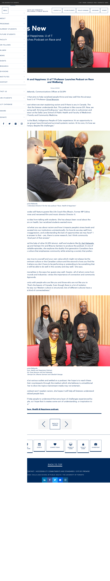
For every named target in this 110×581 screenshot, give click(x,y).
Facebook (49, 480)
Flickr (60, 480)
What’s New (16, 70)
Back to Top (55, 464)
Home (10, 70)
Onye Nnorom (52, 99)
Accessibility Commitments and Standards (55, 471)
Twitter (55, 480)
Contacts (101, 2)
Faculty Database (83, 10)
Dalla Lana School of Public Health (14, 10)
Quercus (90, 2)
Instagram (65, 480)
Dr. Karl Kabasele (86, 243)
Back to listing (55, 424)
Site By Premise (83, 471)
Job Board (95, 10)
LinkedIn (44, 480)
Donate (104, 10)
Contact (30, 471)
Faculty (23, 70)
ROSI (95, 2)
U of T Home (82, 2)
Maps (106, 2)
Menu (5, 10)
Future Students (69, 10)
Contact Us (57, 10)
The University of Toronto (10, 2)
